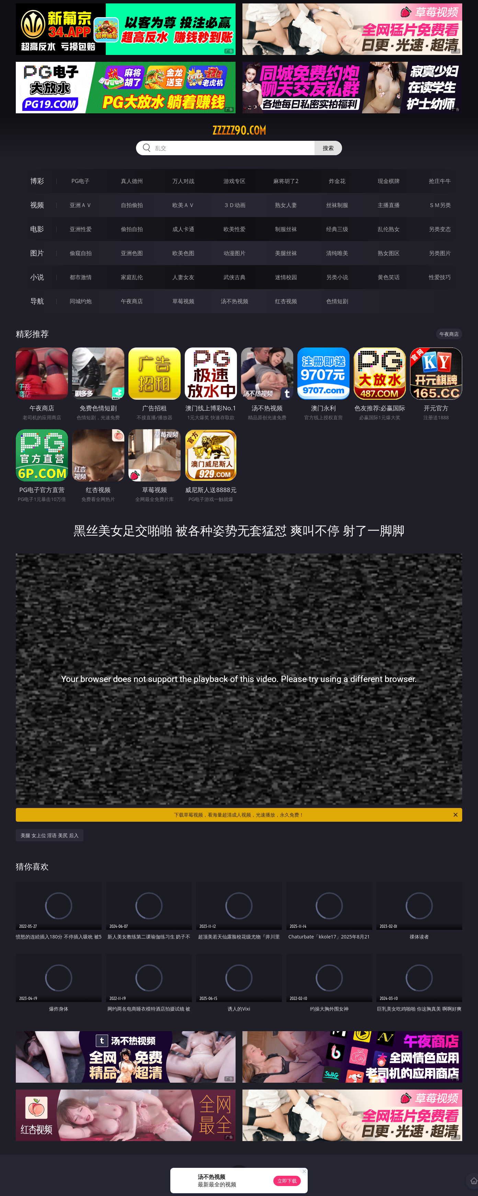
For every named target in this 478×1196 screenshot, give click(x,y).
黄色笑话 (389, 277)
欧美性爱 (235, 229)
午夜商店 (132, 301)
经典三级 (337, 229)
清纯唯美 (337, 253)
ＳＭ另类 (440, 205)
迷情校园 (286, 277)
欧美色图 (183, 253)
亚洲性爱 (81, 229)
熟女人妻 (286, 205)
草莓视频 (183, 301)
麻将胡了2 (285, 181)
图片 (37, 253)
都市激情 (81, 277)
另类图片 (440, 253)
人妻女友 (183, 277)
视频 (37, 204)
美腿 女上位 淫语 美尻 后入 (50, 835)
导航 (37, 301)
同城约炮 (81, 301)
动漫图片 (235, 253)
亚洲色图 (132, 253)
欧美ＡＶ (183, 205)
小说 (37, 277)
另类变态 (440, 229)
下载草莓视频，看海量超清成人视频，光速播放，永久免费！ (316, 815)
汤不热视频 (234, 301)
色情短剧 (337, 301)
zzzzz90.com (239, 130)
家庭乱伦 (132, 277)
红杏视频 (286, 301)
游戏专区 (235, 181)
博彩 (37, 180)
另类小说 (337, 277)
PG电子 (80, 181)
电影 (37, 228)
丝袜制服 (337, 205)
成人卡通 (183, 229)
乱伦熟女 (389, 229)
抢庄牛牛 (440, 181)
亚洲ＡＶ (81, 205)
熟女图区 (389, 253)
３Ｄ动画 (235, 205)
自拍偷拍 (132, 205)
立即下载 (287, 1180)
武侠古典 (235, 277)
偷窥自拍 (81, 253)
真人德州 (132, 181)
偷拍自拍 (132, 229)
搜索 (328, 148)
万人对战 (183, 181)
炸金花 (337, 181)
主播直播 (389, 205)
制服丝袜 (286, 229)
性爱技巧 (440, 277)
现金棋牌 (389, 181)
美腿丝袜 (286, 253)
